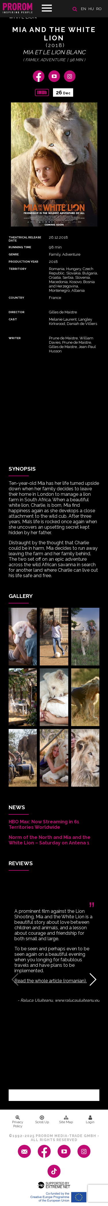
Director (16, 312)
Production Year (23, 261)
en (83, 9)
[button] (92, 979)
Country (16, 297)
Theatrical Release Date (25, 239)
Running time (20, 247)
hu (91, 9)
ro (99, 9)
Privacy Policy (17, 1121)
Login (90, 1119)
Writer (15, 338)
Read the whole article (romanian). (50, 981)
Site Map (66, 1119)
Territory (17, 268)
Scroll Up (42, 1119)
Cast (13, 319)
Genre (14, 254)
